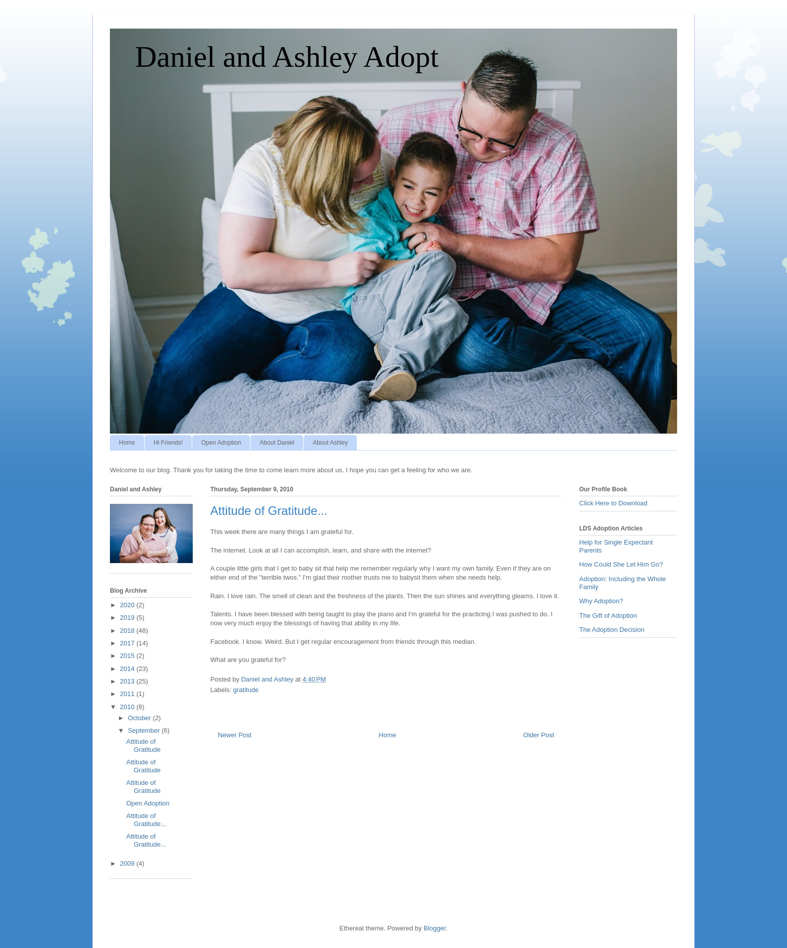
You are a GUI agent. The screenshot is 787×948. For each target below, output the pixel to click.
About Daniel (276, 442)
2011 (128, 694)
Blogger (435, 928)
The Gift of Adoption (608, 615)
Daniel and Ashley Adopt (287, 56)
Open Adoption (221, 442)
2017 (128, 643)
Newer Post (234, 735)
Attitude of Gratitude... (146, 820)
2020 (128, 605)
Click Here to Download (613, 503)
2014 (128, 668)
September (145, 730)
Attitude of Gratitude (143, 745)
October (140, 718)
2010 (128, 707)
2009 (128, 863)
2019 (128, 617)
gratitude (246, 690)
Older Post (538, 735)
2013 (128, 681)
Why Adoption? (601, 601)
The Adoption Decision (611, 629)
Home (127, 442)
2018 (128, 630)
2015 (128, 655)
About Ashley (330, 442)
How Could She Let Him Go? (621, 564)
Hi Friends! (168, 442)
